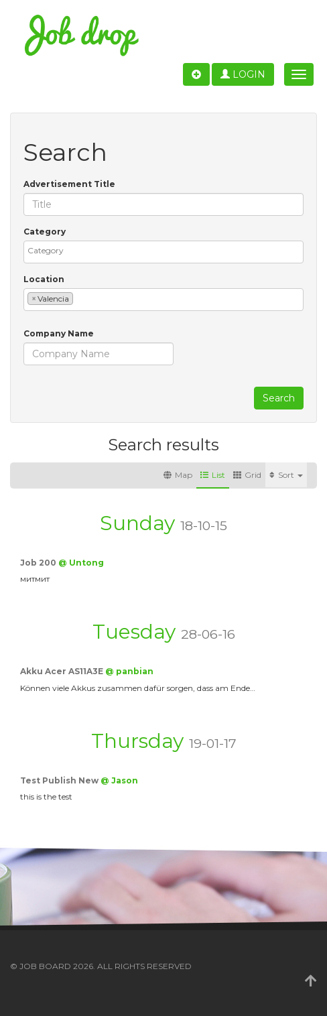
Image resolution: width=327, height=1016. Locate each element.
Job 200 (39, 563)
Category (44, 232)
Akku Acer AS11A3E (62, 671)
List (212, 475)
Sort (286, 475)
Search (279, 398)
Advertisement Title (69, 184)
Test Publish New (60, 780)
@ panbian (129, 671)
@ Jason (119, 780)
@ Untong (81, 563)
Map (178, 475)
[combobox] (163, 252)
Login (242, 74)
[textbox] (166, 250)
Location (43, 279)
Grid (247, 475)
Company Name (58, 333)
